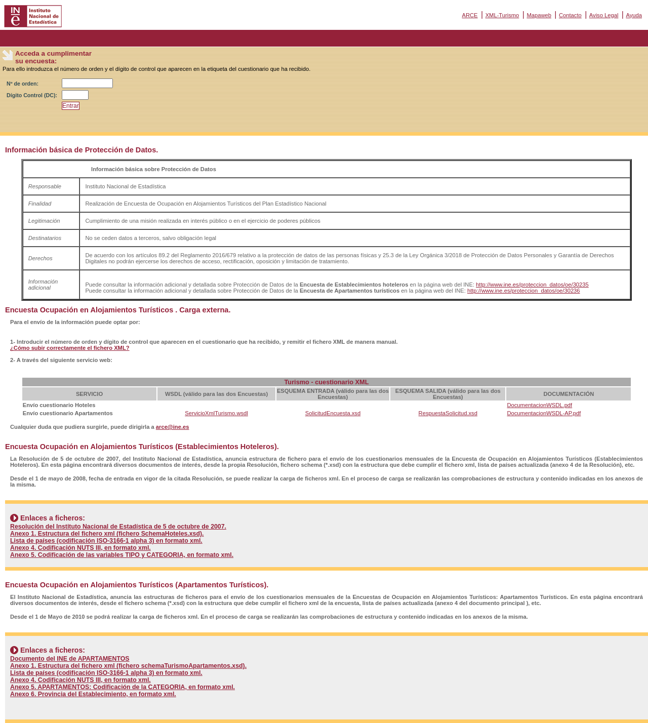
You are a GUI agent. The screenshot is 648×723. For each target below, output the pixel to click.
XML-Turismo (502, 15)
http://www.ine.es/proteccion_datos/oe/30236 (523, 291)
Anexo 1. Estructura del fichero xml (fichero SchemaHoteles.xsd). (107, 533)
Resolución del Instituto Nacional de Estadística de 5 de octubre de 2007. (118, 526)
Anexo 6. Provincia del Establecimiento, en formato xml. (93, 694)
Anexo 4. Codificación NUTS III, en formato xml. (80, 547)
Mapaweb (538, 15)
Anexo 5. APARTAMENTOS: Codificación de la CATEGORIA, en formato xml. (122, 687)
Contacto (570, 15)
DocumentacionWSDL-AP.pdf (544, 413)
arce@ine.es (172, 427)
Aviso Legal (604, 15)
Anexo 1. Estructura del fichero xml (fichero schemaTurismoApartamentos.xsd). (128, 665)
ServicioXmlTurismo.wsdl (216, 413)
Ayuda (634, 15)
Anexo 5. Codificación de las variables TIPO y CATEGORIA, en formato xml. (121, 554)
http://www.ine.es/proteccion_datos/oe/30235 (532, 285)
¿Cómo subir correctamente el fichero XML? (70, 348)
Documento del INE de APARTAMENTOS (70, 658)
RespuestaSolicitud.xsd (448, 413)
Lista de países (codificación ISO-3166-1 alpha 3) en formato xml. (106, 540)
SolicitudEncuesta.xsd (332, 413)
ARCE (469, 15)
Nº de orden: (22, 84)
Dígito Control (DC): (32, 95)
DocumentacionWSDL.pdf (539, 405)
